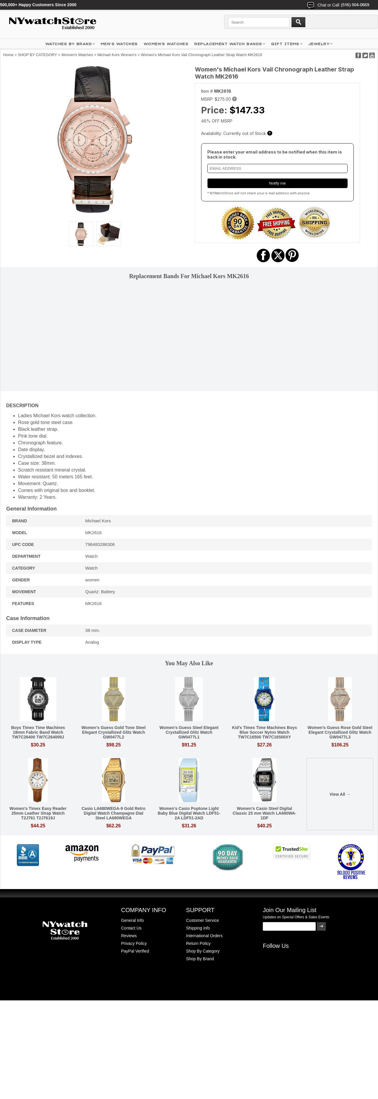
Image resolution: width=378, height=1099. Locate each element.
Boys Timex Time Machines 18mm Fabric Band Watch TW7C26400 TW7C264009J (38, 732)
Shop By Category (203, 951)
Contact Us (131, 928)
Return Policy (198, 943)
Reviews (129, 935)
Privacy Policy (134, 943)
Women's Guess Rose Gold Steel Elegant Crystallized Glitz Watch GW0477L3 (339, 732)
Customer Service (202, 920)
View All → (340, 794)
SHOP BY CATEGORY (37, 55)
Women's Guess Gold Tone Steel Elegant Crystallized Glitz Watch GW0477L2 (114, 732)
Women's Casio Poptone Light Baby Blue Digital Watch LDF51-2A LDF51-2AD (189, 813)
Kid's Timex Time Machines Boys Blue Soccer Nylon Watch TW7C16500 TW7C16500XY (264, 732)
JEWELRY (319, 44)
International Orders (204, 935)
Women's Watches (77, 55)
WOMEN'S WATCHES (166, 44)
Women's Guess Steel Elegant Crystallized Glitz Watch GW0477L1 (189, 732)
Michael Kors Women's (116, 55)
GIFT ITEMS (285, 44)
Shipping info (198, 928)
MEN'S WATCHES (119, 44)
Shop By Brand (200, 958)
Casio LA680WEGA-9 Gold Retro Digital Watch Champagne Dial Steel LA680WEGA (113, 813)
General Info (132, 920)
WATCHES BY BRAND (68, 44)
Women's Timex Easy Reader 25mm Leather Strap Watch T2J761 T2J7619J (37, 813)
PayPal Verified (135, 951)
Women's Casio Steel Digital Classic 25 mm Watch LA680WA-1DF (264, 813)
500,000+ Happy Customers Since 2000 (38, 4)
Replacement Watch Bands (228, 44)
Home (8, 55)
